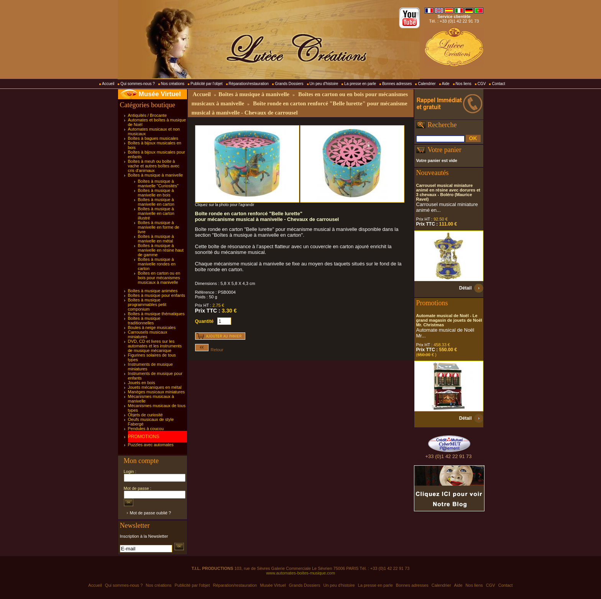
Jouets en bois (141, 382)
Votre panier (444, 150)
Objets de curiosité (145, 414)
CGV (482, 84)
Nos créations (172, 84)
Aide (446, 84)
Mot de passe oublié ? (150, 513)
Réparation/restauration (249, 84)
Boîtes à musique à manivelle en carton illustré (156, 213)
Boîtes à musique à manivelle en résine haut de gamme (161, 250)
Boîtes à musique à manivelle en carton (156, 201)
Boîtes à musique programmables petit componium (147, 304)
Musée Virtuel (160, 94)
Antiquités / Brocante (147, 115)
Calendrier (426, 84)
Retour (209, 349)
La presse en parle (360, 84)
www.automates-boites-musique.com (300, 573)
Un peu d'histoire (324, 84)
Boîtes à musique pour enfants (156, 295)
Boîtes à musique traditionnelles (144, 320)
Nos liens (463, 84)
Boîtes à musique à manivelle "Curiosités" (158, 183)
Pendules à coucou (146, 428)
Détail (465, 288)
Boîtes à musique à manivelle (155, 175)
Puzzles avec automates (151, 444)
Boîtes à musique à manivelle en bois (156, 192)
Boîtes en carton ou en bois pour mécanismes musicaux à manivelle (159, 278)
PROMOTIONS (143, 436)
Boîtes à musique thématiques (156, 313)
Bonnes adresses (397, 84)
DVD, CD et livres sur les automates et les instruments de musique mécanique (155, 346)
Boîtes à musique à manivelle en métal (156, 238)
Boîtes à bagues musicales (153, 138)
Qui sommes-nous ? (137, 84)
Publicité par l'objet (206, 84)
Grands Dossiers (289, 84)
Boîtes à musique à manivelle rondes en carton (157, 264)
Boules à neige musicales (152, 327)
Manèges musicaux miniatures (156, 392)
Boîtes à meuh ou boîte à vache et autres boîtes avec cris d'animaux (154, 166)
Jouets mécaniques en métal (155, 387)
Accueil (108, 84)
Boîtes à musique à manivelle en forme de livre (158, 227)
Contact (498, 84)
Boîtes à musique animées (153, 290)
